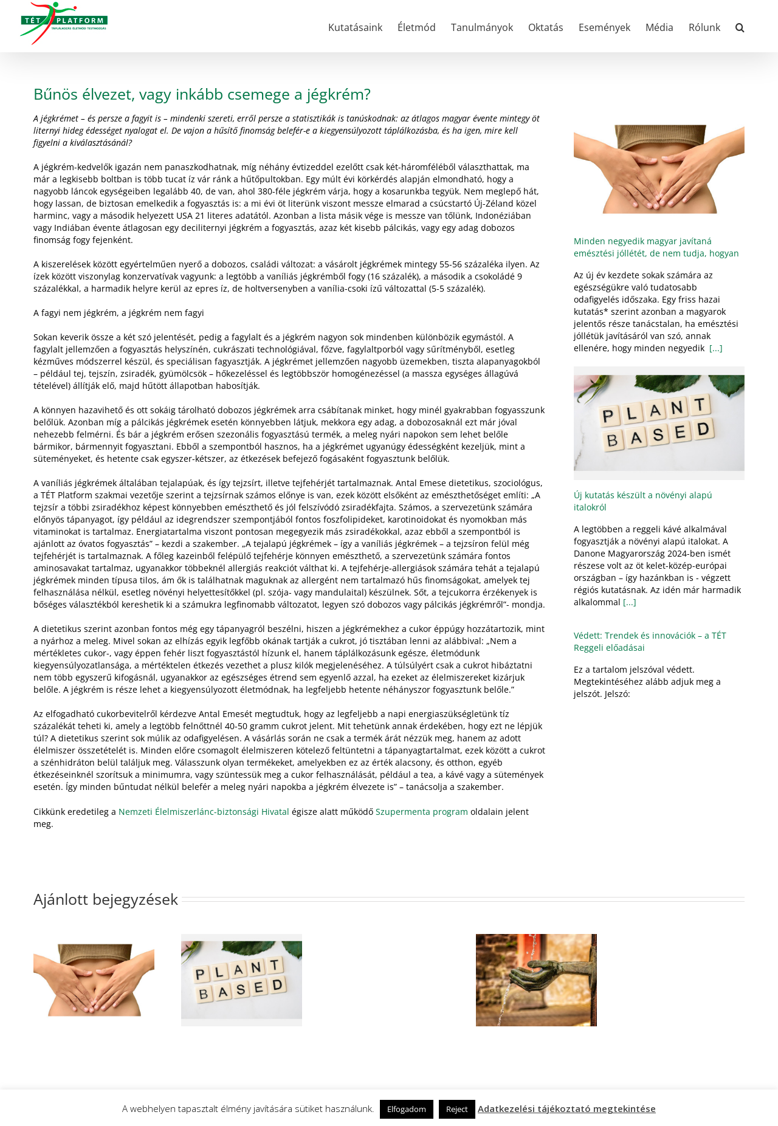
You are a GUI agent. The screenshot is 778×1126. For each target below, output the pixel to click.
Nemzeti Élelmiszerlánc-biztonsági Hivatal (204, 811)
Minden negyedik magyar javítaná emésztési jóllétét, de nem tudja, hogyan (656, 247)
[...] (715, 348)
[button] (740, 26)
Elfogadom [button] (406, 1109)
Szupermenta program (422, 811)
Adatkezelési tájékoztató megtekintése (567, 1108)
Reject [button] (457, 1109)
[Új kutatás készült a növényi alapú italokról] (659, 423)
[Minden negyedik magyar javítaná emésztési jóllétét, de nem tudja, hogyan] (659, 169)
